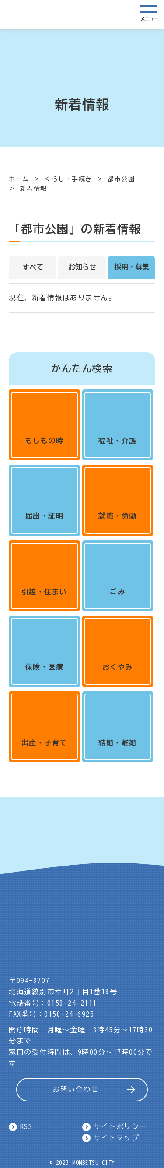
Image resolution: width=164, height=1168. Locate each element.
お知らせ (82, 266)
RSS (26, 1126)
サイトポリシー (120, 1126)
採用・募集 (131, 266)
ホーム (19, 179)
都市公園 (121, 179)
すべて (32, 266)
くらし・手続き (68, 179)
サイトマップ (116, 1137)
